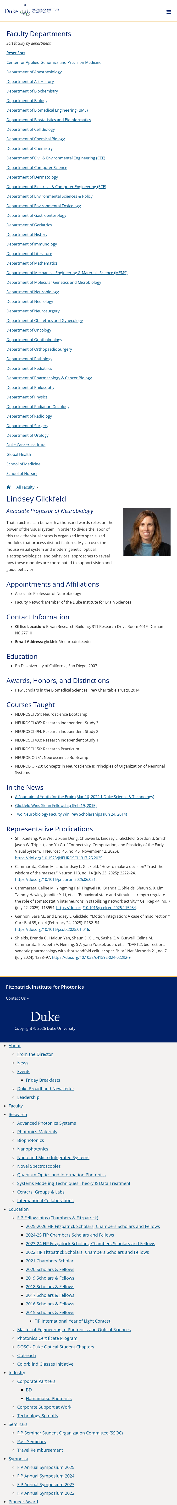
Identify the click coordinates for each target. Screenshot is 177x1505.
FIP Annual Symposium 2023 (45, 1484)
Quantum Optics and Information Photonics (61, 1175)
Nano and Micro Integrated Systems (53, 1157)
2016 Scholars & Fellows (50, 1304)
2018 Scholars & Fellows (50, 1286)
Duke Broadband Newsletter (45, 1088)
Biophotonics (30, 1140)
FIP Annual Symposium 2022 (45, 1493)
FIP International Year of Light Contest (72, 1321)
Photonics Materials (37, 1131)
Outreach (26, 1355)
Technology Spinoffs (37, 1415)
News (22, 1063)
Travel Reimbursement (40, 1450)
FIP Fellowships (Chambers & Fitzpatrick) (57, 1218)
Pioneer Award (23, 1502)
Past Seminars (31, 1441)
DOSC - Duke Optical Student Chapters (55, 1347)
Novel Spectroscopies (39, 1166)
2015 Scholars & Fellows (50, 1312)
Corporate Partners (36, 1381)
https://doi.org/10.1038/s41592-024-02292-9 (91, 957)
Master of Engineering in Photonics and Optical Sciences (74, 1329)
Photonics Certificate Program (47, 1338)
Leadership (28, 1097)
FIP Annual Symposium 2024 (45, 1476)
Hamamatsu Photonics (49, 1398)
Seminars (18, 1424)
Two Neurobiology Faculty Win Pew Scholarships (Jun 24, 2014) (71, 814)
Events (23, 1071)
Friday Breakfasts (43, 1080)
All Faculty (25, 487)
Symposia (18, 1458)
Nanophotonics (32, 1149)
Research (18, 1114)
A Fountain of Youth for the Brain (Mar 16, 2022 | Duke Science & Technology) (84, 796)
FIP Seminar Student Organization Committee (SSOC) (70, 1433)
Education (19, 1209)
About (15, 1045)
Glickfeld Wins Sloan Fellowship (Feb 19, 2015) (56, 805)
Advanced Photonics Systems (46, 1123)
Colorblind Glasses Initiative (45, 1364)
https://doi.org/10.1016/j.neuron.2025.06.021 (55, 879)
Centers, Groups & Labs (41, 1192)
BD (29, 1390)
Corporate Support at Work (44, 1407)
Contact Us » (17, 998)
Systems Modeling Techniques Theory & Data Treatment (73, 1183)
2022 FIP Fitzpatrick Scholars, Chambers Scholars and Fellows (87, 1252)
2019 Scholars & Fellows (50, 1278)
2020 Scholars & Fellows (50, 1269)
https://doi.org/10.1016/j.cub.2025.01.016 (52, 929)
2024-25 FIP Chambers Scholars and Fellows (70, 1235)
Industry (17, 1372)
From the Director (35, 1054)
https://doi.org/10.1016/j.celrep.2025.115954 (96, 907)
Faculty (16, 1106)
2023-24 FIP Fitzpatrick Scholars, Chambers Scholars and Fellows (90, 1243)
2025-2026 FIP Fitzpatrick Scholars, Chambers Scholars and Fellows (93, 1226)
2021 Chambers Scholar (49, 1261)
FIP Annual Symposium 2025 (45, 1467)
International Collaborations (45, 1200)
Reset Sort (15, 52)
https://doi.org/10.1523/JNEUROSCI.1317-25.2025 (58, 858)
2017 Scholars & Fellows (50, 1295)
